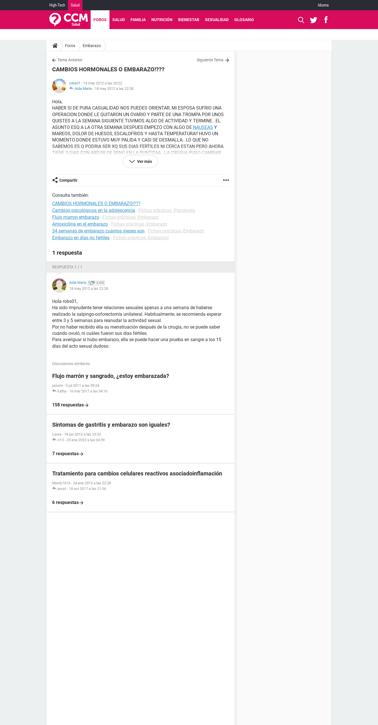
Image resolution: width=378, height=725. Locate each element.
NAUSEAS (203, 127)
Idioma (323, 5)
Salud (75, 5)
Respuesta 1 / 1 (67, 267)
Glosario (244, 19)
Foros (100, 19)
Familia (138, 19)
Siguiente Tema (210, 60)
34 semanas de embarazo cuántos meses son (98, 231)
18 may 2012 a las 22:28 (114, 88)
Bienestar (188, 19)
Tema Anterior (70, 60)
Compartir (68, 180)
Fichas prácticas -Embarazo (130, 217)
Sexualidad (217, 19)
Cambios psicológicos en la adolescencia (93, 210)
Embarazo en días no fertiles (80, 237)
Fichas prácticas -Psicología (167, 210)
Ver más (144, 161)
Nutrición (161, 19)
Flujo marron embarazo (75, 217)
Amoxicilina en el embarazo (80, 224)
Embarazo (92, 45)
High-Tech (57, 5)
